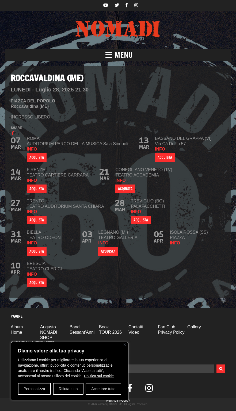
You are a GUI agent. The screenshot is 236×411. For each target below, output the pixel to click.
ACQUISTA (36, 157)
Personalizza (34, 389)
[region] (69, 371)
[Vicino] (125, 344)
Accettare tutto (103, 389)
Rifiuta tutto (68, 389)
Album (17, 327)
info (32, 149)
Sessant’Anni (82, 332)
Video (133, 332)
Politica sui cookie (99, 376)
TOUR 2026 (110, 332)
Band (74, 327)
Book (104, 327)
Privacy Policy (171, 332)
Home (16, 332)
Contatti (135, 327)
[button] (118, 55)
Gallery (194, 327)
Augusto (48, 327)
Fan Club (166, 327)
